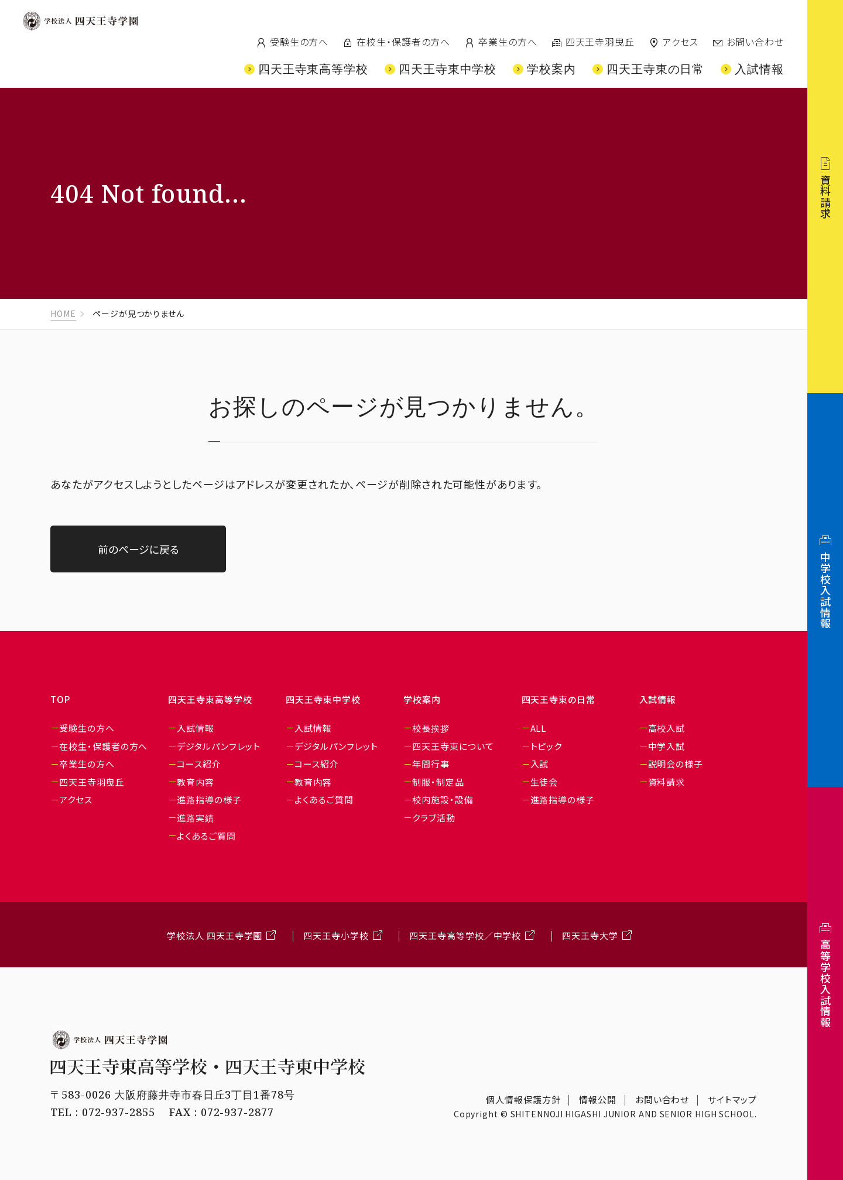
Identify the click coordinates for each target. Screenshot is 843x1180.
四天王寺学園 (80, 21)
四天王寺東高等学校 (210, 699)
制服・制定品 (438, 782)
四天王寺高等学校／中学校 (465, 935)
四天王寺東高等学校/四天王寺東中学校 (120, 54)
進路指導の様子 (209, 799)
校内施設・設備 (442, 799)
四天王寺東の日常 (558, 699)
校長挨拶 (431, 728)
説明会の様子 (675, 764)
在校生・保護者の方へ (403, 42)
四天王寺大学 (590, 935)
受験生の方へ (299, 42)
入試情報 (195, 728)
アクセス (680, 42)
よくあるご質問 (206, 836)
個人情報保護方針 (523, 1099)
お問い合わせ (755, 42)
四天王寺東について (453, 746)
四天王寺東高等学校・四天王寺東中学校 (207, 1066)
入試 (539, 764)
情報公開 (597, 1099)
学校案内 (422, 699)
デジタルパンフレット (218, 746)
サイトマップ (732, 1099)
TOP (60, 699)
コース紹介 (199, 764)
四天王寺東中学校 (323, 699)
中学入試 (667, 746)
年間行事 (431, 764)
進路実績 (195, 817)
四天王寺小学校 (335, 935)
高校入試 (667, 728)
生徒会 (544, 782)
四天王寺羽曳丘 (600, 42)
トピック (546, 746)
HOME (63, 313)
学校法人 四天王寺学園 (214, 935)
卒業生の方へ (507, 42)
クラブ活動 (433, 817)
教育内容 (195, 782)
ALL (538, 728)
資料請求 (667, 782)
